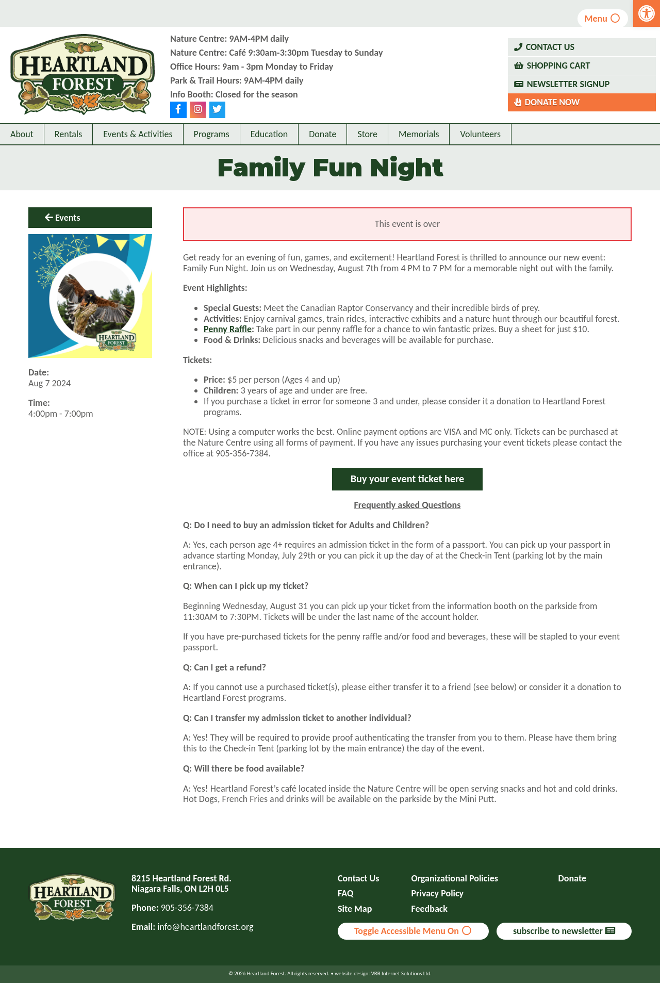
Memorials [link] (419, 134)
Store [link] (367, 134)
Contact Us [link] (550, 47)
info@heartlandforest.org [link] (205, 926)
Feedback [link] (429, 909)
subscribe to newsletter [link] (564, 931)
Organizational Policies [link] (454, 878)
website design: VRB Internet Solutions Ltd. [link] (383, 973)
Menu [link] (603, 18)
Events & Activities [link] (137, 134)
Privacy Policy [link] (437, 893)
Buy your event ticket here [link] (408, 478)
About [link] (22, 134)
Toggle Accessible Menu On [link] (413, 931)
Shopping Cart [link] (558, 65)
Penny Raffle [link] (228, 329)
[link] (646, 13)
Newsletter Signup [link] (568, 84)
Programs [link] (211, 134)
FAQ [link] (345, 893)
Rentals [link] (68, 134)
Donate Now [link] (552, 102)
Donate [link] (322, 134)
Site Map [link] (355, 909)
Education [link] (269, 134)
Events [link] (67, 217)
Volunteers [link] (480, 134)
